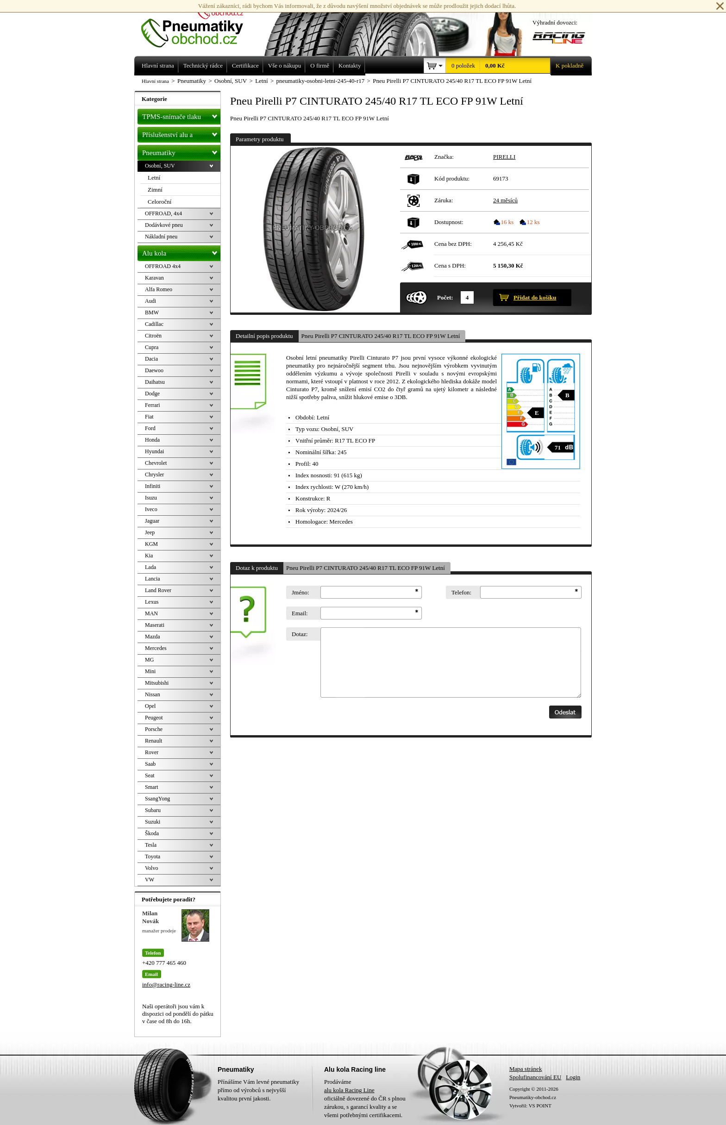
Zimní (155, 189)
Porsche (154, 729)
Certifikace (245, 65)
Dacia (151, 359)
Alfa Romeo (158, 289)
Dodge (152, 393)
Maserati (154, 625)
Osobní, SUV (160, 165)
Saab (150, 764)
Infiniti (152, 486)
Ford (150, 428)
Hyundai (154, 451)
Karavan (154, 278)
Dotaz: (300, 634)
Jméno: (300, 592)
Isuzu (151, 497)
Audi (150, 301)
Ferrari (152, 405)
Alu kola (181, 251)
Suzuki (152, 822)
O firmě (319, 65)
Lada (150, 567)
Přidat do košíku (534, 297)
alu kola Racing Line (349, 1090)
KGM (151, 544)
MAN (151, 613)
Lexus (151, 602)
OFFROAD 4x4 (163, 266)
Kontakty (349, 65)
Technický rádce (203, 65)
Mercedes (156, 648)
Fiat (149, 416)
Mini (150, 671)
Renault (153, 741)
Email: (300, 613)
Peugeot (154, 717)
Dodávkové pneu (164, 225)
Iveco (151, 509)
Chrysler (154, 474)
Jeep (150, 532)
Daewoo (154, 370)
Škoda (152, 833)
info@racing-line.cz (166, 984)
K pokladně (566, 65)
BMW (152, 312)
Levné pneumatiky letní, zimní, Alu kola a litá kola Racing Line (199, 24)
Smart (151, 787)
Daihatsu (155, 382)
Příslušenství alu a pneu (181, 135)
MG (149, 659)
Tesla (150, 845)
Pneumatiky (181, 151)
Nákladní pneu (161, 236)
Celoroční (159, 201)
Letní (154, 177)
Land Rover (158, 590)
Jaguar (152, 521)
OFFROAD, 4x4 (163, 213)
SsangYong (157, 798)
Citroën (153, 335)
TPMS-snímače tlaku (181, 115)
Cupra (151, 347)
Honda (152, 440)
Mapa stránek (525, 1068)
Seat (150, 775)
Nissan (152, 694)
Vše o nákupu (284, 65)
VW (149, 879)
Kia (149, 555)
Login (573, 1077)
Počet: (445, 297)
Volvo (151, 868)
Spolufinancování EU (535, 1077)
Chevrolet (156, 463)
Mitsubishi (157, 683)
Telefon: (461, 592)
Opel (150, 706)
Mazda (152, 636)
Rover (151, 752)
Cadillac (154, 324)
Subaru (153, 810)
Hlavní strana (155, 81)
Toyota (152, 856)
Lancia (152, 578)
